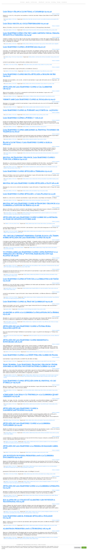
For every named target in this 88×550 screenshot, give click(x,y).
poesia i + (45, 126)
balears (36, 432)
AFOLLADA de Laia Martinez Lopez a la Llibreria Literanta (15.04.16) (31, 487)
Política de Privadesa (42, 544)
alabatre (27, 43)
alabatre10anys (28, 212)
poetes (18, 442)
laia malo (48, 19)
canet (30, 126)
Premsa (58, 2)
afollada (24, 19)
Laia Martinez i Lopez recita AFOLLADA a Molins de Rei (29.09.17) (29, 75)
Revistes (18, 247)
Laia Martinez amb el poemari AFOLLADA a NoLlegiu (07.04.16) (28, 517)
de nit (40, 375)
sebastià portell (52, 420)
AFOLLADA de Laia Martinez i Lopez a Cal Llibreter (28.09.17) (27, 88)
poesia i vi (15, 232)
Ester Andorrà (48, 375)
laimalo (53, 495)
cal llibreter (32, 71)
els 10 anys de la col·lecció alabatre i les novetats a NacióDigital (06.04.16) (29, 500)
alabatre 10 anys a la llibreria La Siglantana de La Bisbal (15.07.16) (31, 313)
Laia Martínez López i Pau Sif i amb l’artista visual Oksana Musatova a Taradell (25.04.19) (31, 34)
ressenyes (52, 335)
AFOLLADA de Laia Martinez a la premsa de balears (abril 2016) (30, 447)
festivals (33, 126)
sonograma (51, 351)
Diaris (15, 223)
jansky (30, 139)
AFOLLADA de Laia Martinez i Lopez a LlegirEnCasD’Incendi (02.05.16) (20, 409)
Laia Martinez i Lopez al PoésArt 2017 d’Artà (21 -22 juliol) (30, 110)
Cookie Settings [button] (77, 547)
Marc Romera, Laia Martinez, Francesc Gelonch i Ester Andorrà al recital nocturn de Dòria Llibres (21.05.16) (30, 365)
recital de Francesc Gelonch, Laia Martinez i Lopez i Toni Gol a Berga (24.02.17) (29, 158)
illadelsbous (28, 544)
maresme (38, 376)
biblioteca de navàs (39, 274)
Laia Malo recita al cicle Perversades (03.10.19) (25, 23)
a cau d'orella (25, 390)
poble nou (49, 525)
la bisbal (34, 297)
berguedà (31, 166)
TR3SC (21, 232)
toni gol (15, 275)
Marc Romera (6, 298)
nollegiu (45, 525)
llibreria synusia (52, 178)
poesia (51, 19)
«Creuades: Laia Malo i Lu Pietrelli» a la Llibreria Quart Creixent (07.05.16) (30, 395)
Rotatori (21, 247)
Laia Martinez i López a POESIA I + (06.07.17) (23, 118)
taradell (49, 43)
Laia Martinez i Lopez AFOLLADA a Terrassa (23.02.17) (27, 171)
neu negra (11, 298)
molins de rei (43, 64)
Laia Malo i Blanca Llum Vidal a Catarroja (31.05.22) (27, 11)
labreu (30, 190)
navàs (52, 288)
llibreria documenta (9, 442)
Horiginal (44, 481)
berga (33, 212)
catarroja (34, 19)
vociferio (44, 139)
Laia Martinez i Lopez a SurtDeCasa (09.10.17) (24, 47)
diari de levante (37, 223)
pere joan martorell (43, 335)
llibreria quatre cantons (19, 214)
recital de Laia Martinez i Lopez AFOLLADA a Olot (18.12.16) (31, 183)
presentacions (18, 298)
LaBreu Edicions (34, 544)
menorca (54, 432)
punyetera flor (55, 19)
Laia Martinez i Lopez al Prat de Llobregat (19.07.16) (28, 301)
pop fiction (8, 275)
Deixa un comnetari (55, 25)
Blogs (10, 420)
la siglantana (38, 297)
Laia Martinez (49, 223)
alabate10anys (28, 537)
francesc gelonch (36, 166)
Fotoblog (53, 2)
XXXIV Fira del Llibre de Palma (49, 361)
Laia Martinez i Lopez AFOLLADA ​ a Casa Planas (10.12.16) (29, 194)
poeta (44, 452)
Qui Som (47, 2)
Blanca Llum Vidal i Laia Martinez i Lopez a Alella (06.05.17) (27, 143)
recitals (46, 43)
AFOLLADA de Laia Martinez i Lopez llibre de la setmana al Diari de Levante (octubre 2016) (30, 218)
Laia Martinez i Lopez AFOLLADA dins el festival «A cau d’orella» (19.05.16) (29, 381)
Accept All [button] (84, 547)
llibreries (44, 71)
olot (41, 190)
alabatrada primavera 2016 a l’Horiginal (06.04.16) (27, 528)
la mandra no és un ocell (44, 166)
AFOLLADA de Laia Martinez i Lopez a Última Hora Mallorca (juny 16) (27, 327)
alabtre (36, 351)
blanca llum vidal (29, 19)
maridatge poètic (18, 266)
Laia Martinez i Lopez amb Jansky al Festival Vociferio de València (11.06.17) (31, 131)
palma (42, 361)
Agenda (27, 2)
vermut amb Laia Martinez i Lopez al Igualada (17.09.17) (29, 99)
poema (57, 432)
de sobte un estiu (45, 231)
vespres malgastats (55, 43)
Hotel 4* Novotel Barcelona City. (50, 265)
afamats (24, 375)
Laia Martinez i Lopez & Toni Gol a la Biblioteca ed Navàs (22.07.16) (31, 280)
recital (5, 20)
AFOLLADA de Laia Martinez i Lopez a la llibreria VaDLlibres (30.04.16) (26, 424)
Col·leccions (34, 2)
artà (30, 114)
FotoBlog (15, 64)
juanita (36, 525)
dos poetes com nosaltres (41, 19)
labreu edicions (29, 64)
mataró (41, 376)
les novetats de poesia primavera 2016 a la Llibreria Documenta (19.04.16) (28, 456)
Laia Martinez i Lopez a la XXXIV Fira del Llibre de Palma (30, 355)
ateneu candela (32, 178)
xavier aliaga (11, 248)
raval (31, 538)
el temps (43, 247)
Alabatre (10, 19)
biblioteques (31, 43)
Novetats (22, 2)
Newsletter (64, 2)
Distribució (41, 2)
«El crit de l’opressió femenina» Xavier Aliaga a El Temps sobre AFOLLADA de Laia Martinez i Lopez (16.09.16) (30, 236)
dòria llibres (43, 375)
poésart (40, 114)
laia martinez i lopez (38, 43)
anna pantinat (38, 231)
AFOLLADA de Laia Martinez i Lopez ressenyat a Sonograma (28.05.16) (25, 341)
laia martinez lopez (47, 495)
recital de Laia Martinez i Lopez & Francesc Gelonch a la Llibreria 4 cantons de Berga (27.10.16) (31, 204)
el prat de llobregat (27, 309)
